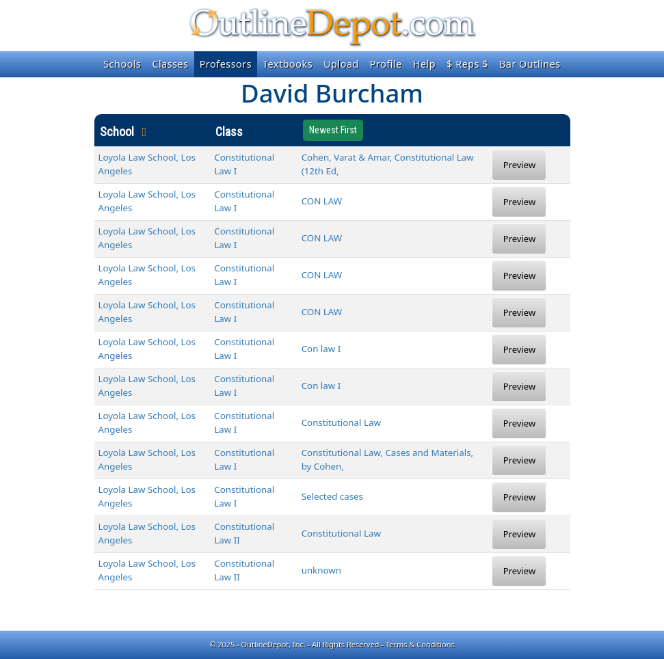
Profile (386, 63)
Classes (170, 63)
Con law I (321, 348)
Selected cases (332, 496)
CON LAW (322, 201)
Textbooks (288, 63)
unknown (321, 570)
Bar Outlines (530, 63)
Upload (341, 63)
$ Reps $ (467, 63)
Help (424, 63)
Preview (519, 165)
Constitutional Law (341, 422)
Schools (122, 63)
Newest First (333, 129)
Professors (226, 63)
